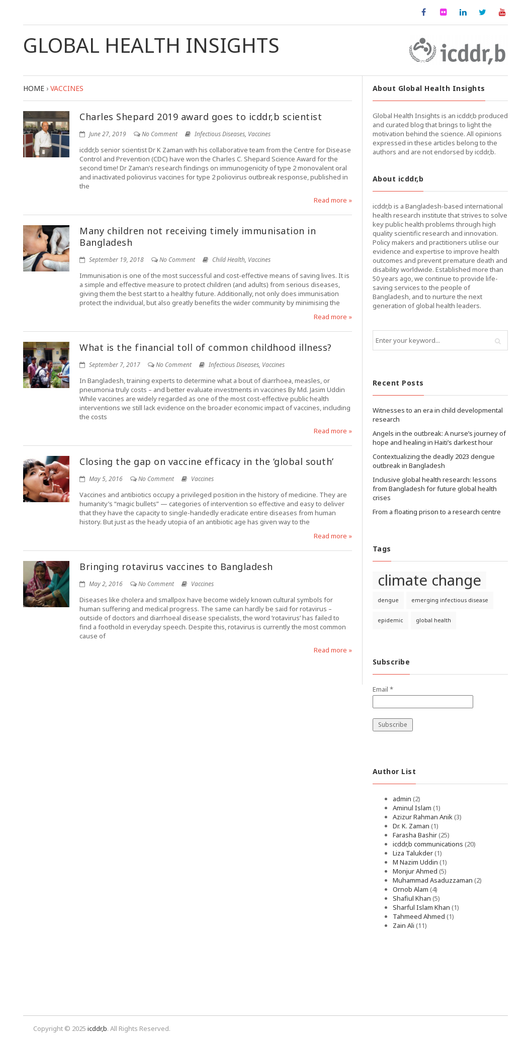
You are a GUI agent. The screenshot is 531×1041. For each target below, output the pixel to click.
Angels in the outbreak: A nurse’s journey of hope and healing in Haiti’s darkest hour (439, 438)
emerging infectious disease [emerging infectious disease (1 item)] (449, 600)
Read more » (333, 200)
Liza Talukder (413, 853)
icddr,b (97, 1028)
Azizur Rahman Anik (423, 816)
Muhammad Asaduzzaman (433, 880)
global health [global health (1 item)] (433, 620)
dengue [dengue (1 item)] (388, 600)
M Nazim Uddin (415, 862)
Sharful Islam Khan (421, 907)
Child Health (228, 259)
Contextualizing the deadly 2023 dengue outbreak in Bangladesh (434, 461)
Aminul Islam (412, 807)
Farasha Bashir (415, 834)
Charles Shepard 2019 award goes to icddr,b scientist (200, 117)
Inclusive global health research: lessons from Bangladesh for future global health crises (435, 488)
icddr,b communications (428, 843)
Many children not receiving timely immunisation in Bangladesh (197, 236)
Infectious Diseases (220, 134)
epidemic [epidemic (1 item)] (390, 620)
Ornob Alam (410, 889)
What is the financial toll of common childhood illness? (205, 347)
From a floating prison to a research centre (437, 511)
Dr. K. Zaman (411, 825)
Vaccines (259, 134)
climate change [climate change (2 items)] (429, 580)
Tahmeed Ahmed (419, 916)
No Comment (160, 134)
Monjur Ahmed (415, 871)
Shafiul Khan (412, 898)
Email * (383, 689)
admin (402, 798)
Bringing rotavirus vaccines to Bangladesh (176, 566)
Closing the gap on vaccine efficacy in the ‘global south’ (206, 461)
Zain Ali (403, 925)
